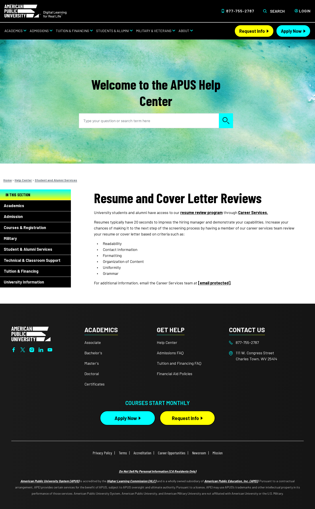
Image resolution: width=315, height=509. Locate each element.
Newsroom (199, 452)
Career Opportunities (171, 452)
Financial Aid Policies (174, 373)
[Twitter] (22, 349)
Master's (91, 363)
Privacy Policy (102, 452)
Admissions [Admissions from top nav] (39, 31)
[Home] (35, 10)
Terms (123, 452)
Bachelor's (93, 352)
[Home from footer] (31, 333)
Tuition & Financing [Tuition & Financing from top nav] (72, 31)
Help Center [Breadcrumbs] (23, 180)
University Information (24, 282)
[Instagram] (31, 349)
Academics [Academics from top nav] (13, 31)
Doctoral (91, 373)
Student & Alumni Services (28, 249)
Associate (92, 342)
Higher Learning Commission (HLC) (131, 481)
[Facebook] (13, 349)
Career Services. (253, 212)
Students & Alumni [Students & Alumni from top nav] (112, 31)
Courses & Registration (25, 227)
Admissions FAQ (170, 352)
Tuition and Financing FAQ (179, 363)
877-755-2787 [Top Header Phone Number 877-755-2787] (240, 10)
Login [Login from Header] (305, 10)
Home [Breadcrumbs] (7, 180)
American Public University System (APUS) (49, 481)
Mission (218, 452)
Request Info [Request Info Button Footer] (185, 418)
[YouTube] (50, 349)
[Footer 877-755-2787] (265, 342)
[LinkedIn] (41, 349)
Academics (14, 205)
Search (277, 11)
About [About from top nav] (184, 31)
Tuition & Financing (21, 271)
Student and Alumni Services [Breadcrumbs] (56, 180)
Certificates (94, 384)
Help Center (167, 342)
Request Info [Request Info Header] (252, 31)
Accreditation (142, 452)
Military (10, 238)
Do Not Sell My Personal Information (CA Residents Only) (157, 471)
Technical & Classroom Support (32, 260)
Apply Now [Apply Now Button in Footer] (126, 418)
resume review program (201, 212)
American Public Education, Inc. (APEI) (231, 481)
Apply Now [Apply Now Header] (291, 31)
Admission (13, 216)
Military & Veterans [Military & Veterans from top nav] (153, 31)
